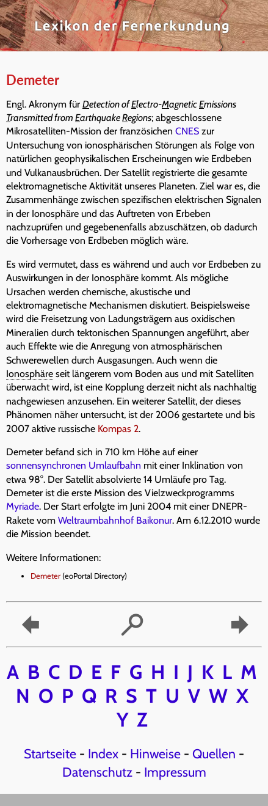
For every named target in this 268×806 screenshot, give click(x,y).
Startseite (50, 753)
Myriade (22, 506)
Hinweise (155, 753)
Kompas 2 (118, 428)
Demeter (45, 576)
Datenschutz (97, 772)
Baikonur (154, 520)
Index (103, 753)
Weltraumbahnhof (96, 520)
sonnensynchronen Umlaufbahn (73, 465)
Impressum (175, 772)
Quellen (214, 753)
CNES (187, 131)
